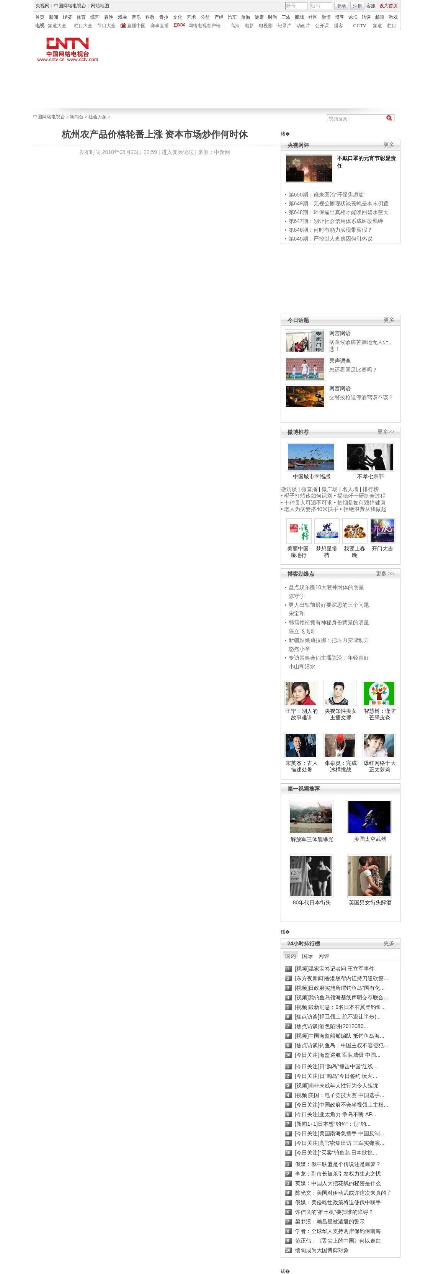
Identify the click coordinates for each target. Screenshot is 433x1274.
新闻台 (76, 117)
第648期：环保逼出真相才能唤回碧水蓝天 (339, 212)
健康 (259, 17)
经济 (67, 17)
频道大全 (57, 25)
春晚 (108, 17)
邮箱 (379, 17)
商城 (299, 17)
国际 (307, 956)
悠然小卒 (299, 649)
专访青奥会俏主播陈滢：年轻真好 (329, 658)
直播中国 (136, 25)
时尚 (272, 17)
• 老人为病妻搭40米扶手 (309, 509)
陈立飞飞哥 (302, 631)
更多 (389, 145)
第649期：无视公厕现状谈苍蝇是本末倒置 (339, 203)
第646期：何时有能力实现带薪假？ (331, 230)
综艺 (95, 17)
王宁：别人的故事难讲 (302, 714)
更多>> (385, 432)
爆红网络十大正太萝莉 (380, 766)
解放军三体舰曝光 (312, 839)
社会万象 (97, 117)
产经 (219, 17)
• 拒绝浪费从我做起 (363, 509)
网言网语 (340, 333)
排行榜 (371, 489)
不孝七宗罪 (370, 476)
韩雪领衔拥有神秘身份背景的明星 (329, 622)
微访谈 (289, 489)
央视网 (42, 5)
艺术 (191, 17)
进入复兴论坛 (178, 152)
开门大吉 (382, 548)
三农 (286, 17)
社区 (312, 17)
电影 (249, 25)
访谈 (366, 17)
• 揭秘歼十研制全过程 (360, 496)
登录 (341, 6)
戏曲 (122, 17)
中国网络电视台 (70, 5)
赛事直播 (159, 25)
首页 (39, 17)
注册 (357, 6)
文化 (177, 17)
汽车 (232, 17)
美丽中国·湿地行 (298, 551)
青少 (163, 17)
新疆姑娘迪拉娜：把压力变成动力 (329, 640)
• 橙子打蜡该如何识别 (307, 496)
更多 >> (385, 573)
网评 (324, 956)
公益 (205, 17)
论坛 (353, 17)
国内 (290, 956)
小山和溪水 (302, 666)
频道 (377, 25)
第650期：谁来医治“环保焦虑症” (327, 195)
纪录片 (284, 25)
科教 (150, 17)
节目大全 (106, 25)
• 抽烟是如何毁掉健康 (360, 502)
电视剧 (266, 25)
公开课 (322, 25)
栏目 (391, 25)
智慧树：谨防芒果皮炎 (380, 714)
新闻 (53, 17)
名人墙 (350, 489)
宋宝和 (297, 614)
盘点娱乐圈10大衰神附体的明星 (326, 587)
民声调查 (340, 361)
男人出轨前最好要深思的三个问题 (329, 605)
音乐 (136, 17)
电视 (39, 25)
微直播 (309, 489)
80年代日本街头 (312, 902)
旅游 (245, 17)
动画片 (303, 25)
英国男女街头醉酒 (370, 902)
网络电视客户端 (204, 25)
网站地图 (100, 5)
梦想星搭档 (326, 551)
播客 (338, 25)
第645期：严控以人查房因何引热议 (331, 239)
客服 (371, 5)
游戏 (393, 17)
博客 (339, 17)
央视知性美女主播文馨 (341, 714)
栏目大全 (83, 25)
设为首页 (388, 5)
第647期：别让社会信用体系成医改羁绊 (336, 221)
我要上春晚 (354, 551)
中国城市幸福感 (311, 476)
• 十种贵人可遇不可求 (307, 502)
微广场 (330, 489)
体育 (81, 17)
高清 (235, 25)
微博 (326, 17)
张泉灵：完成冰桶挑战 (341, 766)
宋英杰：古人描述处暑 (302, 766)
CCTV (359, 25)
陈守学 (297, 596)
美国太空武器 (370, 839)
